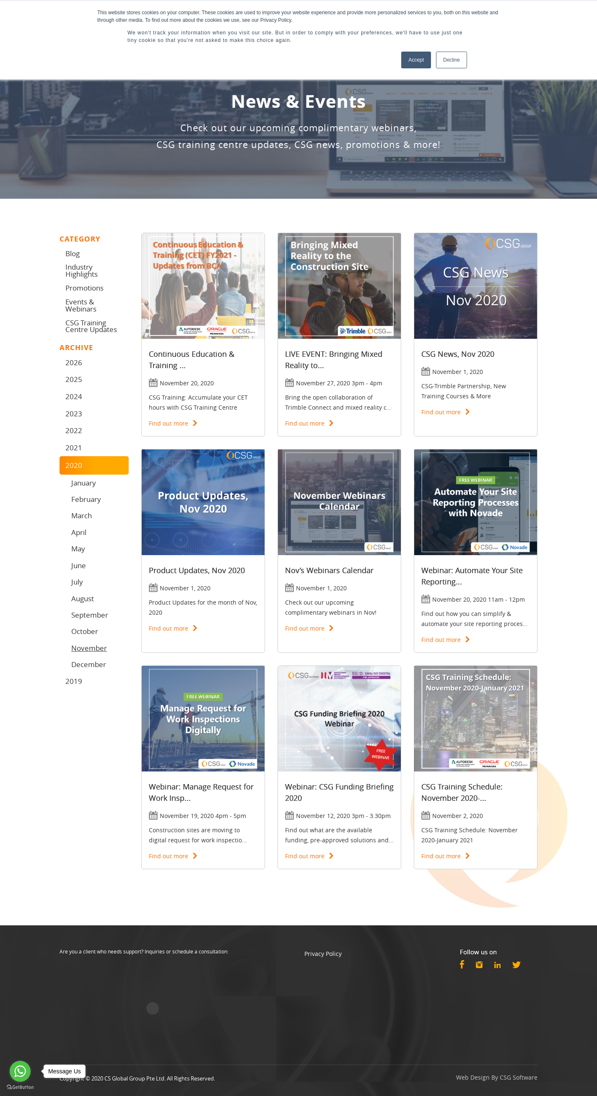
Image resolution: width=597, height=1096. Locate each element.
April (78, 532)
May (78, 548)
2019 (73, 681)
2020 (73, 465)
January (83, 483)
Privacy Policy (323, 954)
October (84, 631)
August (82, 598)
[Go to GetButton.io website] (20, 1087)
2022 (73, 430)
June (78, 565)
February (86, 499)
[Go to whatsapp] (20, 1071)
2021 (73, 447)
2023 (73, 413)
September (89, 615)
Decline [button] (451, 60)
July (77, 582)
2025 (73, 379)
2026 (73, 362)
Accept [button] (416, 60)
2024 (73, 396)
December (88, 664)
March (81, 515)
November (89, 648)
